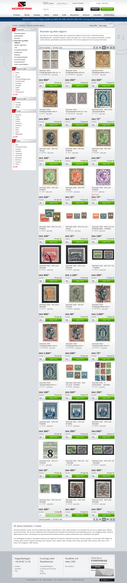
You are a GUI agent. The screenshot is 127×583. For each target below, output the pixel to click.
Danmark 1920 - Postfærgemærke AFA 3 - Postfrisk (48, 346)
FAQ (16, 571)
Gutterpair (18, 83)
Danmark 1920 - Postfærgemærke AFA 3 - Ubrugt (75, 346)
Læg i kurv (55, 85)
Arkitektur (18, 151)
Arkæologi (18, 153)
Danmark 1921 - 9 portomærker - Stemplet (101, 384)
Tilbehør (27, 15)
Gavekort (18, 569)
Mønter (46, 15)
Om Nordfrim (69, 566)
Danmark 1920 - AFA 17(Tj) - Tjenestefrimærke (102, 110)
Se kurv (95, 9)
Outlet (64, 15)
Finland (17, 121)
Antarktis (18, 149)
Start (94, 47)
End (113, 47)
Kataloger (37, 15)
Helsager (18, 85)
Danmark (18, 115)
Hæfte (17, 87)
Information (97, 15)
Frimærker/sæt (20, 81)
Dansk (46, 3)
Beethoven (18, 158)
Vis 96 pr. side (57, 48)
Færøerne (18, 123)
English (51, 3)
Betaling (43, 573)
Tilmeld (99, 567)
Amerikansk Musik (21, 147)
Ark (16, 75)
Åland (17, 130)
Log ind (75, 3)
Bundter (17, 77)
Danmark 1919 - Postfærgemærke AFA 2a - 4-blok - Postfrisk (50, 72)
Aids (16, 145)
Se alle (15, 94)
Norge (17, 117)
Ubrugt (17, 107)
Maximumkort (19, 92)
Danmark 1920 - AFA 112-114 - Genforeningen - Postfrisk (103, 228)
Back (97, 47)
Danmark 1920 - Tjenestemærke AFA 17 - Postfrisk (48, 385)
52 (104, 48)
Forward (111, 47)
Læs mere (93, 570)
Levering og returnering (48, 569)
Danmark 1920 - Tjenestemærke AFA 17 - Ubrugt (101, 346)
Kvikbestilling (109, 15)
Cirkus (17, 164)
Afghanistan (19, 134)
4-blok (17, 72)
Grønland (18, 125)
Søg (80, 9)
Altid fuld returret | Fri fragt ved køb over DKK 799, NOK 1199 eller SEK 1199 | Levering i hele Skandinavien (63, 19)
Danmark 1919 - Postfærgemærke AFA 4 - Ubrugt (101, 72)
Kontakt (80, 3)
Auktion (55, 15)
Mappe (17, 90)
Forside (15, 25)
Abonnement (74, 15)
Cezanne (18, 162)
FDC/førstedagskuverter (23, 79)
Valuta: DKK (62, 3)
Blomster (18, 160)
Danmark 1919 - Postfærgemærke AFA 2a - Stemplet (75, 72)
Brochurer (86, 15)
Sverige (17, 119)
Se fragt (41, 82)
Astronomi (18, 155)
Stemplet (18, 105)
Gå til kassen (107, 9)
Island (17, 128)
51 (100, 48)
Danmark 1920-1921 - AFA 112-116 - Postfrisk (75, 384)
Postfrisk (18, 102)
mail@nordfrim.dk (77, 580)
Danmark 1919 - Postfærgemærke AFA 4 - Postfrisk (48, 111)
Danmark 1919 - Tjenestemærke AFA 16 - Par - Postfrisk (77, 111)
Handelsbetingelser (46, 566)
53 (108, 48)
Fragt (42, 571)
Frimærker (16, 15)
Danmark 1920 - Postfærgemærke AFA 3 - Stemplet (101, 307)
